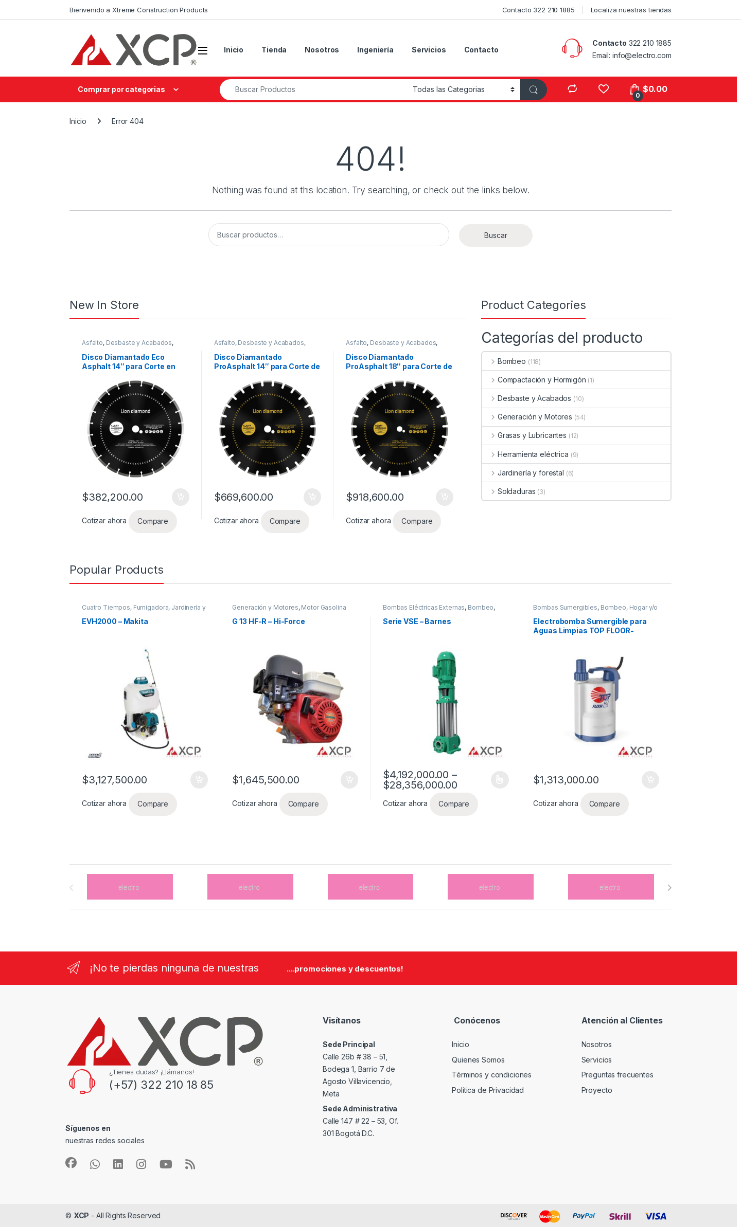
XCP (82, 1215)
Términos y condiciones (492, 1074)
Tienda (274, 49)
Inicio (233, 49)
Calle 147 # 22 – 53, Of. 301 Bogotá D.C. (360, 1121)
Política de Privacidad (488, 1090)
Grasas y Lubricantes (524, 435)
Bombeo (504, 361)
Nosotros (322, 49)
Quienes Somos (478, 1059)
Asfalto (92, 342)
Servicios (429, 49)
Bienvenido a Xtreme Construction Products (138, 10)
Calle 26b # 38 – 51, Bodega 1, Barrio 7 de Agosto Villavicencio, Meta (359, 1069)
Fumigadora (151, 607)
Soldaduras (508, 491)
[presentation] (669, 887)
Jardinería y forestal (523, 472)
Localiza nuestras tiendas (631, 10)
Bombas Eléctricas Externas (424, 607)
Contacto (481, 49)
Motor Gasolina (323, 607)
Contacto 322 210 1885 (538, 10)
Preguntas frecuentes (617, 1074)
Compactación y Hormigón (534, 379)
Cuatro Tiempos (106, 607)
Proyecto (596, 1090)
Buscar (495, 235)
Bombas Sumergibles (565, 607)
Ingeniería (375, 49)
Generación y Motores (527, 416)
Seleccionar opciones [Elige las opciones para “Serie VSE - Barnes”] (500, 780)
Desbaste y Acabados (139, 342)
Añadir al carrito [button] (180, 497)
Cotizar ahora (104, 520)
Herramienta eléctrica (525, 454)
